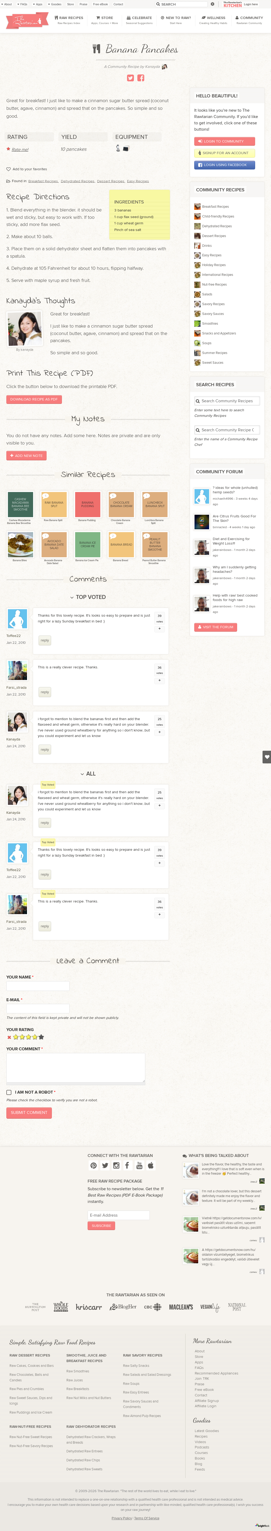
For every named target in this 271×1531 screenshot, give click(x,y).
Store (199, 1357)
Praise (199, 1384)
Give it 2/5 (22, 1037)
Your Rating (20, 1029)
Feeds (200, 1469)
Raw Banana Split (52, 520)
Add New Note (26, 455)
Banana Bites (19, 560)
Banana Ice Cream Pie (86, 560)
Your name (20, 977)
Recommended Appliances (216, 1373)
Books (200, 1458)
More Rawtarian (212, 1341)
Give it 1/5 (16, 1037)
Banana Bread (120, 560)
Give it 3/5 (28, 1037)
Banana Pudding (87, 520)
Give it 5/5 (41, 1037)
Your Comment (24, 1049)
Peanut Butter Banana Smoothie (154, 562)
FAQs (199, 1368)
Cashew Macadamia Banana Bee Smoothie (19, 522)
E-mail (14, 1000)
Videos (200, 1442)
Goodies (201, 1420)
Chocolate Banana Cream (120, 522)
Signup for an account (223, 153)
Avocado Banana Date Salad (53, 562)
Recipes (201, 1436)
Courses (201, 1453)
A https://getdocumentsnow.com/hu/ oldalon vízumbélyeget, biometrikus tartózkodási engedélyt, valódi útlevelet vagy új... (230, 1257)
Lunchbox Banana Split (154, 522)
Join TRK (202, 1379)
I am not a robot (35, 1092)
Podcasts (202, 1447)
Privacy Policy (122, 1518)
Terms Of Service (146, 1518)
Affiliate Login (205, 1406)
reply (45, 640)
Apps (199, 1362)
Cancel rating (9, 1037)
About (200, 1351)
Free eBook (204, 1390)
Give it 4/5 (35, 1037)
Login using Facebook (222, 165)
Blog (198, 1464)
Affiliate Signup (207, 1401)
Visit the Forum (215, 627)
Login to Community (220, 141)
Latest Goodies (207, 1431)
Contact (201, 1395)
